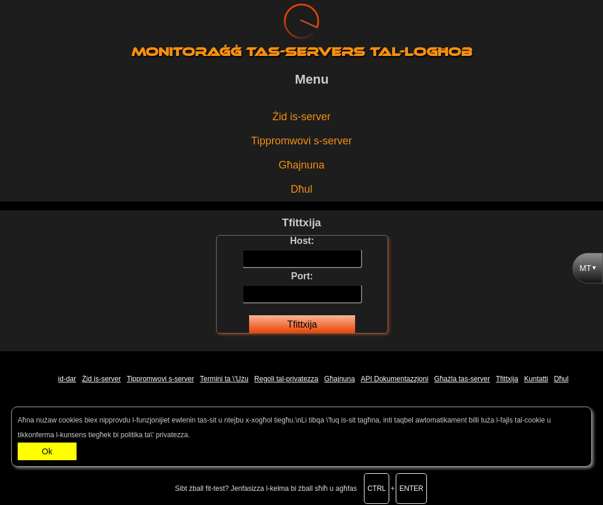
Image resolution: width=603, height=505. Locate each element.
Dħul (301, 189)
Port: (302, 288)
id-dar (67, 379)
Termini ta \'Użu (224, 379)
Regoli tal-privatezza (286, 379)
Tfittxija (302, 324)
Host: (302, 253)
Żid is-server (301, 117)
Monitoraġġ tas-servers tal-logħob (301, 52)
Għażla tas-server (462, 379)
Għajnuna (301, 165)
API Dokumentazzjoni (395, 379)
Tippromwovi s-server (301, 141)
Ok (47, 451)
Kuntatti (536, 379)
